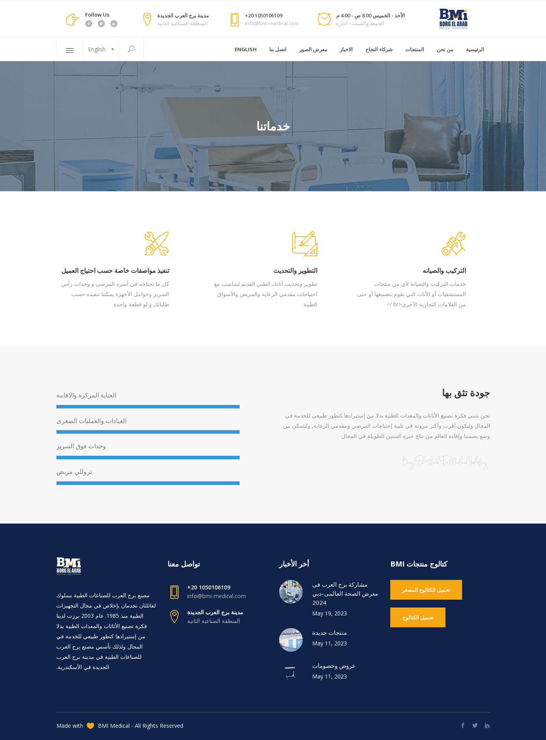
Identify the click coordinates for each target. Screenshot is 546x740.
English (97, 49)
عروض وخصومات (334, 665)
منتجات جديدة (329, 632)
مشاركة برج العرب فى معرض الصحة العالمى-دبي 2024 (345, 593)
